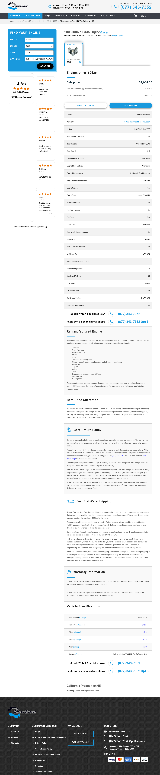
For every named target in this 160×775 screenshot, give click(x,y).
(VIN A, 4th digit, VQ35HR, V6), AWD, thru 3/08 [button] (40, 59)
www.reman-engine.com (119, 731)
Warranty (13, 743)
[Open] (80, 62)
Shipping (37, 766)
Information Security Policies (46, 754)
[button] (32, 74)
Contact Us (38, 760)
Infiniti (145, 632)
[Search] (45, 66)
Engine (144, 625)
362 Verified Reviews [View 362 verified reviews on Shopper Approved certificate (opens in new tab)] (21, 92)
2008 (145, 647)
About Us (13, 732)
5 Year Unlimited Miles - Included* (137, 122)
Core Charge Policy (42, 749)
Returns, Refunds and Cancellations (49, 737)
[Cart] (136, 16)
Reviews (13, 737)
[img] (21, 88)
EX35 (145, 639)
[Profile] (145, 16)
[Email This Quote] (85, 105)
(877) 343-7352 (118, 456)
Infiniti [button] (28, 40)
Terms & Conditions (42, 772)
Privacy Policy (39, 743)
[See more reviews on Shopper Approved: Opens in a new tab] (29, 226)
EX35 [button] (28, 46)
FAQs (36, 732)
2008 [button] (28, 53)
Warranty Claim (80, 742)
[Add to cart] (130, 105)
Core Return (80, 734)
